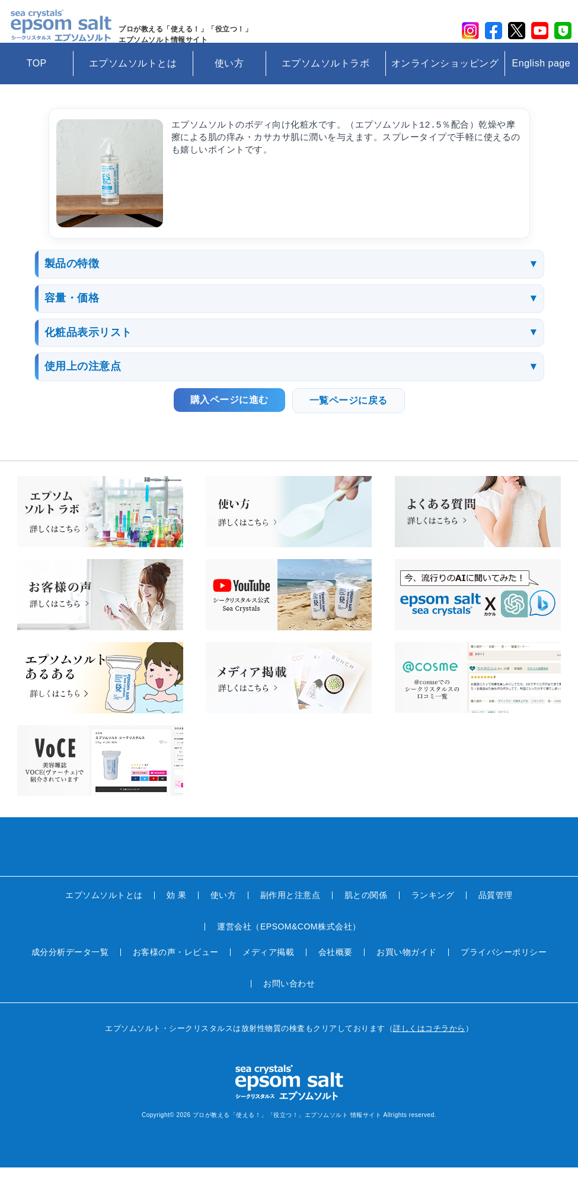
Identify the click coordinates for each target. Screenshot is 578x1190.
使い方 (229, 86)
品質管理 (495, 917)
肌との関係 (366, 917)
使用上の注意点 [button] (83, 389)
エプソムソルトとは (133, 86)
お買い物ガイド (406, 974)
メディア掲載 (268, 974)
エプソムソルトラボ (326, 86)
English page (541, 86)
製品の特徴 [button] (72, 287)
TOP (37, 86)
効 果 (176, 917)
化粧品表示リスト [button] (88, 355)
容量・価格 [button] (72, 321)
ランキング (433, 917)
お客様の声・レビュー (176, 974)
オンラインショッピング (445, 86)
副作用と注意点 (290, 917)
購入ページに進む (229, 423)
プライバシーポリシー (504, 974)
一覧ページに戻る (348, 423)
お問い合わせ (289, 1006)
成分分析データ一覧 (70, 974)
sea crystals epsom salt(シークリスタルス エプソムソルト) (66, 32)
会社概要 (335, 974)
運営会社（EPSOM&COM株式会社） (288, 949)
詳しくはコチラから (429, 1050)
